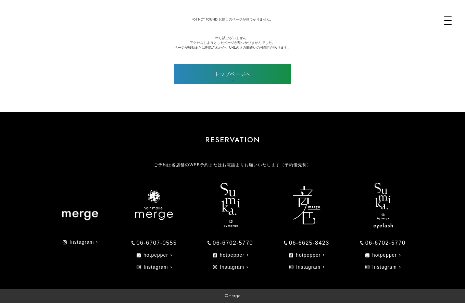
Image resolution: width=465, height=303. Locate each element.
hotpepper (152, 255)
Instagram (78, 242)
